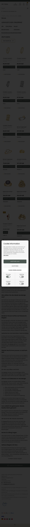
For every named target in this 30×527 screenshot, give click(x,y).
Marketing (22, 276)
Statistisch (21, 283)
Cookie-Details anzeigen (15, 270)
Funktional (8, 283)
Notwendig (8, 276)
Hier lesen (6, 255)
